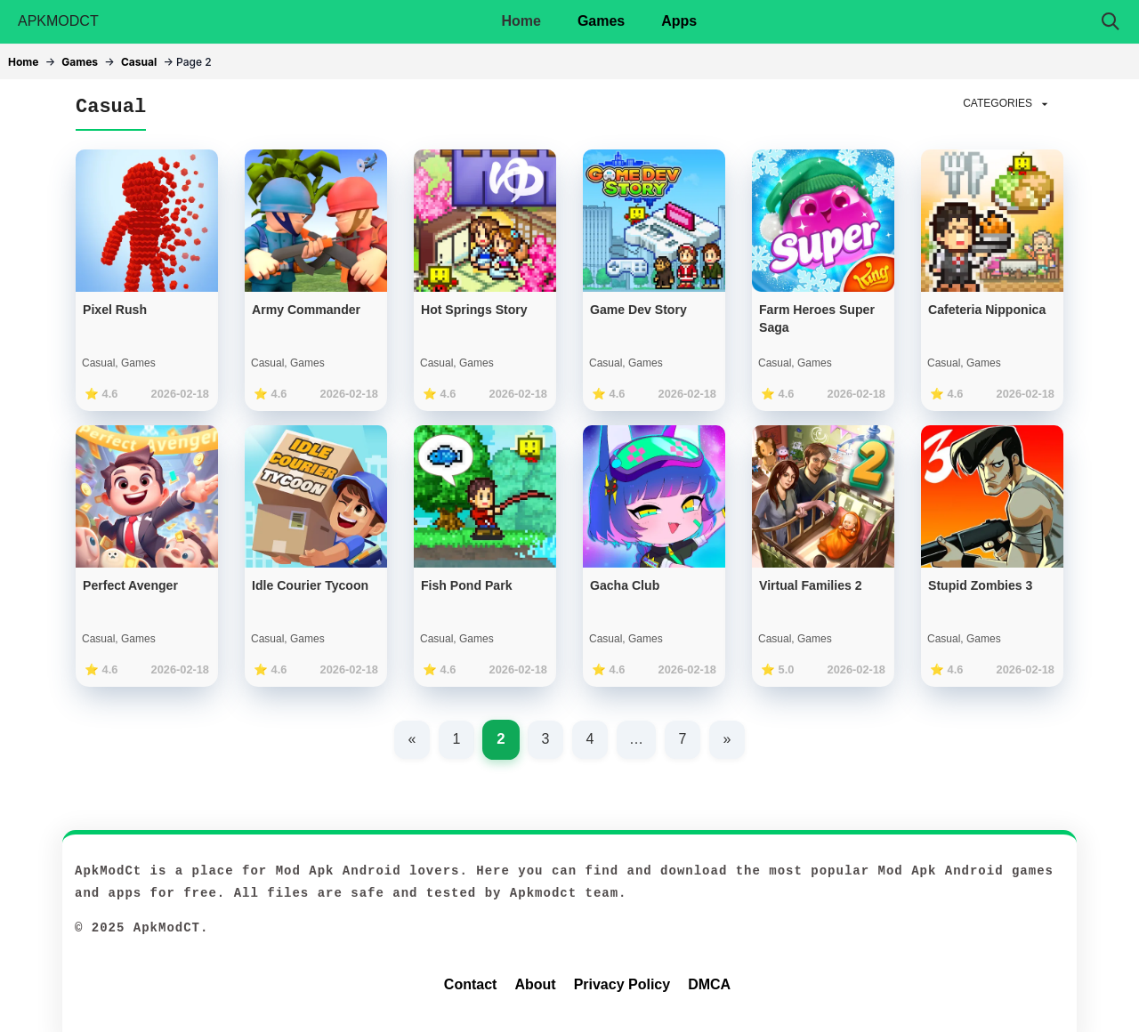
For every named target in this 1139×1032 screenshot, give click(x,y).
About (534, 984)
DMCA (709, 984)
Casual (139, 62)
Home (520, 20)
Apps (679, 20)
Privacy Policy (622, 984)
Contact (470, 984)
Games (601, 20)
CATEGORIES (1007, 104)
